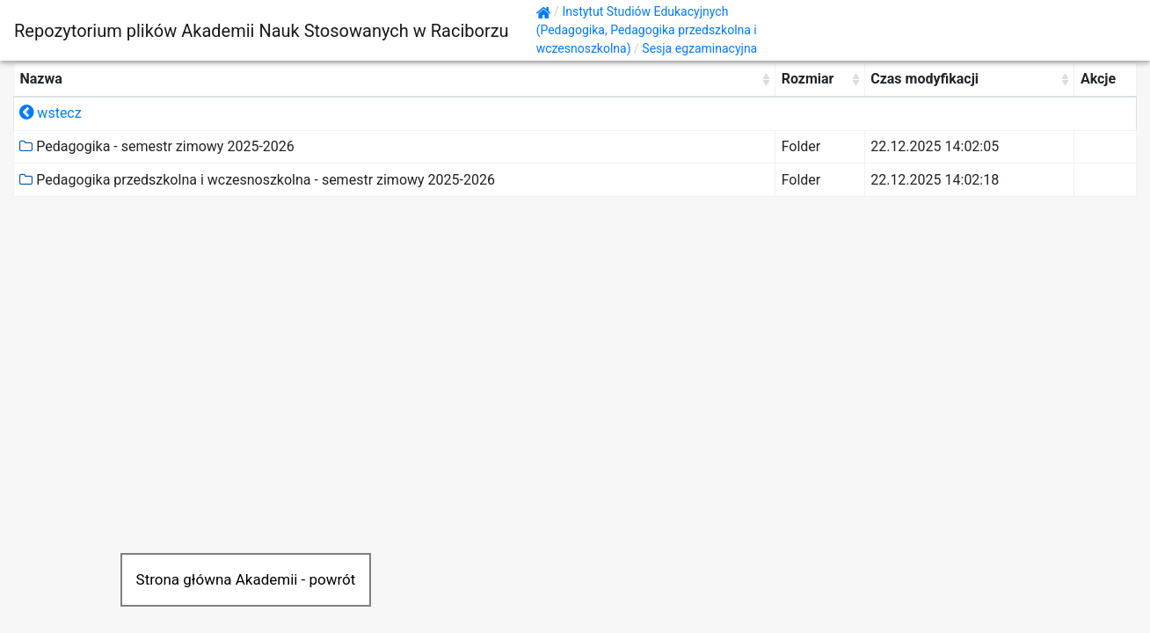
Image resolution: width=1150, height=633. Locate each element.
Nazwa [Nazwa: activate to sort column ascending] (40, 78)
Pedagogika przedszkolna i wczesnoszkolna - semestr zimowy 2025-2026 (257, 179)
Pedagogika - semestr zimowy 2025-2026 (156, 146)
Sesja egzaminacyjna (699, 48)
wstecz (50, 113)
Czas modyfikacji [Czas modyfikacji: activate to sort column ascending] (924, 78)
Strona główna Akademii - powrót (246, 579)
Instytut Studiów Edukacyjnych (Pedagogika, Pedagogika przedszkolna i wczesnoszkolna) (646, 29)
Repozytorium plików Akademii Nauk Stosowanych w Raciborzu (261, 30)
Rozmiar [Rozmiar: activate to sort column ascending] (808, 78)
